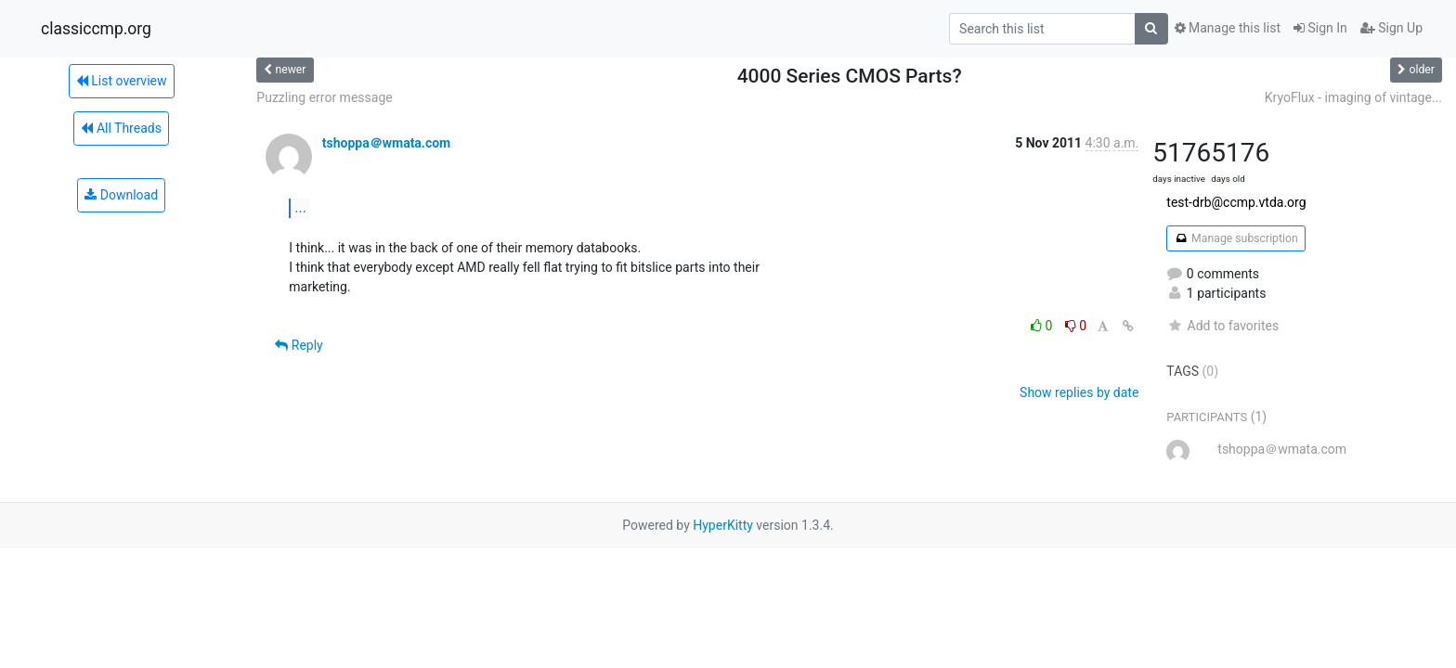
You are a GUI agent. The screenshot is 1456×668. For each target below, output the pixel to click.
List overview (121, 80)
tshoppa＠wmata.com (386, 142)
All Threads (121, 128)
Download (121, 194)
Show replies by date (1079, 392)
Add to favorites (1222, 325)
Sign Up (1391, 27)
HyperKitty (723, 525)
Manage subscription (1235, 238)
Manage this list (1227, 27)
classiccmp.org (96, 28)
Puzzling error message (324, 97)
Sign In (1320, 27)
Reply (298, 345)
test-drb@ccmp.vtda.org (1236, 202)
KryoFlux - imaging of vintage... (1353, 97)
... (300, 207)
